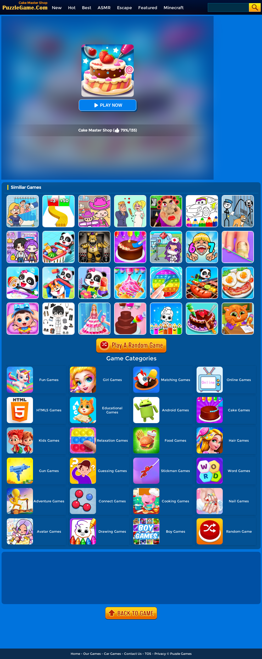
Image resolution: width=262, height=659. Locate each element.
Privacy (160, 654)
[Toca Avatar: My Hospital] (166, 233)
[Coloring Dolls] (166, 304)
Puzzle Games (181, 654)
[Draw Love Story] (130, 197)
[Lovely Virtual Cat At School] (238, 304)
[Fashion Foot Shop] (238, 233)
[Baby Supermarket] (58, 233)
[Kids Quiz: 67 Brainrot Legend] (202, 233)
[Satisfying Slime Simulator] (166, 269)
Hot (72, 7)
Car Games (112, 654)
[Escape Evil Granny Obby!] (166, 197)
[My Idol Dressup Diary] (58, 304)
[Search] (228, 7)
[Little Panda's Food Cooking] (202, 269)
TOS (148, 654)
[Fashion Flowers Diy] (94, 269)
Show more (20, 594)
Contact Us (133, 654)
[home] (25, 7)
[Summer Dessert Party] (130, 269)
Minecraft (174, 7)
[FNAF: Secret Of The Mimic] (94, 233)
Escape (124, 7)
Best (86, 7)
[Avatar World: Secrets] (23, 233)
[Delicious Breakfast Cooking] (238, 269)
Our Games (92, 654)
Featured (147, 7)
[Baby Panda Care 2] (23, 304)
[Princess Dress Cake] (94, 304)
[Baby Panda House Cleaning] (58, 269)
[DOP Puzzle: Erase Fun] (23, 197)
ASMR (104, 7)
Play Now (107, 105)
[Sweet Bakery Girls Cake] (130, 304)
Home (75, 654)
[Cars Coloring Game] (202, 197)
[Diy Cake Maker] (130, 233)
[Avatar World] (94, 197)
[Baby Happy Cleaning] (23, 269)
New (57, 7)
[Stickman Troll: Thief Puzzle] (238, 197)
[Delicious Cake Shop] (202, 304)
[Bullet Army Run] (58, 197)
